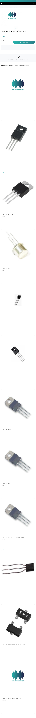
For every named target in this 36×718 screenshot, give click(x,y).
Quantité (2, 40)
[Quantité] (6, 42)
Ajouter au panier (24, 42)
